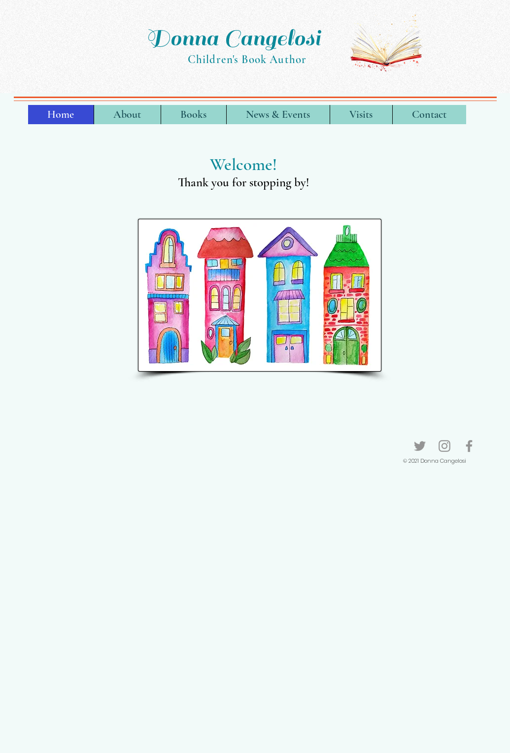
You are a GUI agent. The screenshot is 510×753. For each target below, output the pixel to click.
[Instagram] (444, 446)
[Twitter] (420, 446)
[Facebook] (469, 446)
